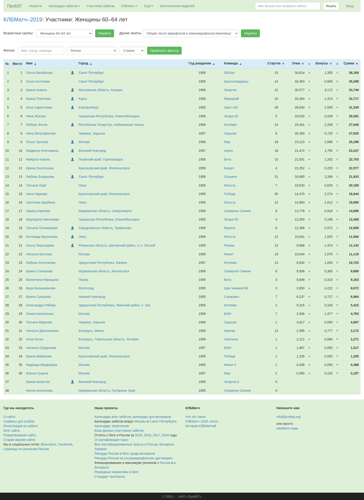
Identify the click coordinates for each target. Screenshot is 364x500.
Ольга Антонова (38, 81)
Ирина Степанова (39, 271)
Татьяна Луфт (36, 185)
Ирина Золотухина (40, 168)
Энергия (230, 90)
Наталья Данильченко (42, 331)
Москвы (140, 421)
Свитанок (231, 339)
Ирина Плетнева (38, 99)
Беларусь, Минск (91, 331)
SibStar (229, 73)
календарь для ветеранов (151, 417)
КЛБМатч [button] (129, 6)
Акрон (228, 150)
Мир (227, 142)
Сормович (231, 297)
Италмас (230, 124)
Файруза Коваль (38, 159)
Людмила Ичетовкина (42, 150)
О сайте (9, 417)
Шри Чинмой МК (236, 288)
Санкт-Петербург (91, 73)
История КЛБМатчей (201, 426)
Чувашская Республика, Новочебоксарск (109, 116)
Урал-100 (231, 107)
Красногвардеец (236, 81)
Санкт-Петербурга (162, 421)
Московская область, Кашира (101, 90)
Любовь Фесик (37, 124)
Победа (229, 194)
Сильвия (230, 176)
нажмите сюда (287, 428)
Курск (83, 99)
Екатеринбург (89, 107)
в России (163, 463)
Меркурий (231, 99)
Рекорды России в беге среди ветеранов (125, 453)
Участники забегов (101, 6)
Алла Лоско (34, 339)
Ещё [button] (148, 6)
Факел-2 (230, 365)
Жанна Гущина (37, 373)
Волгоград (86, 288)
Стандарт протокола (110, 476)
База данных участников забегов (119, 430)
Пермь (84, 280)
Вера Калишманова (40, 288)
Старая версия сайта (19, 440)
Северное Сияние (237, 211)
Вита (227, 159)
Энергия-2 (231, 382)
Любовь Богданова (40, 176)
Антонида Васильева (41, 237)
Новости (35, 6)
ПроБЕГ (15, 6)
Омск (82, 185)
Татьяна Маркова (39, 322)
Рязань (229, 245)
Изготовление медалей (177, 6)
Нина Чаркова (36, 194)
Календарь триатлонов (112, 426)
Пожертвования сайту (19, 435)
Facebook (65, 444)
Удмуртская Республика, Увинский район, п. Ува (114, 305)
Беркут (229, 168)
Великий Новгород (92, 150)
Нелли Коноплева (39, 390)
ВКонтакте (48, 444)
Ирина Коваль (36, 90)
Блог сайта (11, 430)
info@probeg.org (288, 417)
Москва (84, 142)
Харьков (230, 133)
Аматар (229, 331)
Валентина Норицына (42, 280)
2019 (138, 435)
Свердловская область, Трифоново (105, 228)
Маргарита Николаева (42, 219)
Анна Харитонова (39, 107)
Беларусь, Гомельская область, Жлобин (109, 339)
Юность (229, 185)
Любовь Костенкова (40, 262)
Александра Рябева (41, 305)
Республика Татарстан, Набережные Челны (111, 124)
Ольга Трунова (37, 142)
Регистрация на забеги (20, 426)
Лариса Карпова (38, 211)
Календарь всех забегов (113, 417)
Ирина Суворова (38, 297)
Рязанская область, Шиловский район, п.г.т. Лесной (117, 245)
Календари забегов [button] (64, 6)
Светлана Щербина (40, 202)
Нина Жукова (36, 116)
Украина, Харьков (92, 133)
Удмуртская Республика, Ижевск (103, 262)
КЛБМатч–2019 (22, 19)
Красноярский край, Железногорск (104, 168)
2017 (156, 435)
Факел (228, 254)
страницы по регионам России (26, 449)
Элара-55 (231, 116)
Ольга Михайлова (39, 73)
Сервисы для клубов (18, 421)
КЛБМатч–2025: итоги (202, 421)
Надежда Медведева (41, 365)
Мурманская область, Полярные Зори (107, 390)
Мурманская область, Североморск (105, 211)
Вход (349, 6)
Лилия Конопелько (40, 314)
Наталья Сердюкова (41, 348)
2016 (165, 435)
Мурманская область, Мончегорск (104, 271)
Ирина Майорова (39, 356)
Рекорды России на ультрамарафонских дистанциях (134, 458)
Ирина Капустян (38, 382)
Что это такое (196, 417)
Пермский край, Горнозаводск (101, 159)
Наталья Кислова (39, 254)
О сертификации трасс (112, 440)
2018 (147, 435)
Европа (229, 228)
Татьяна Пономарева (42, 228)
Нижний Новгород (92, 297)
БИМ (227, 314)
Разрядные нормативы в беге (116, 472)
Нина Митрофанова (41, 133)
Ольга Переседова (40, 245)
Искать (331, 6)
